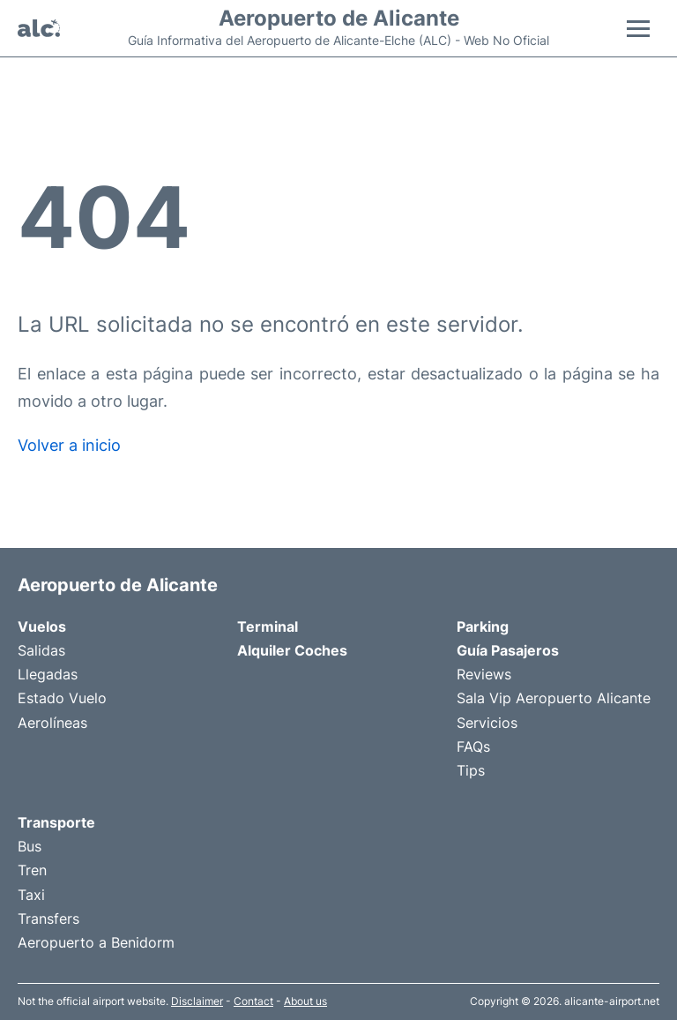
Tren (32, 870)
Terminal (267, 626)
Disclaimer (197, 1001)
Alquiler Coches (292, 650)
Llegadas (48, 674)
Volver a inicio (69, 445)
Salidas (41, 650)
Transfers (48, 918)
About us (305, 1001)
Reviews (484, 674)
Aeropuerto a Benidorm (96, 942)
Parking (483, 626)
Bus (29, 846)
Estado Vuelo (62, 698)
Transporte (56, 822)
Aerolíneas (52, 722)
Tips (471, 770)
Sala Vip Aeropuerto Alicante (554, 698)
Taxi (31, 895)
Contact (253, 1001)
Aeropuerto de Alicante (339, 18)
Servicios (487, 722)
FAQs (473, 746)
